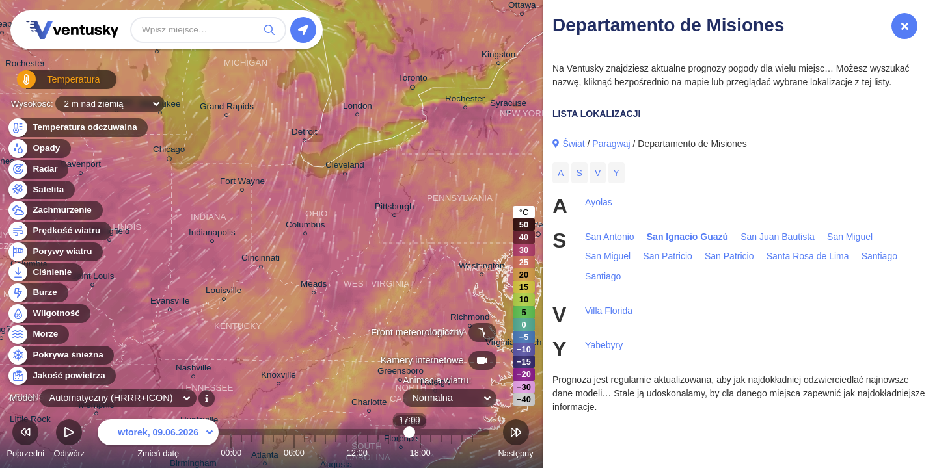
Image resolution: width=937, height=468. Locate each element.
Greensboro (400, 373)
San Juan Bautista (777, 236)
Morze (38, 334)
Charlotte (369, 404)
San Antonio (609, 236)
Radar (38, 169)
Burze (37, 292)
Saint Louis (93, 278)
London (357, 107)
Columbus (305, 226)
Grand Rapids (227, 108)
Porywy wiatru (55, 251)
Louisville (223, 292)
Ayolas (598, 202)
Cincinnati (260, 259)
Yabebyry (604, 345)
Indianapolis (212, 234)
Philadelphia (538, 227)
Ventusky (70, 29)
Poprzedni (25, 440)
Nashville (193, 369)
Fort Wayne (242, 183)
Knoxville (278, 377)
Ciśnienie (45, 272)
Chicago (169, 151)
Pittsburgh (394, 208)
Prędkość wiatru (59, 231)
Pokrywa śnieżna (60, 355)
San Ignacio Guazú (687, 236)
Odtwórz (69, 440)
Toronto (413, 80)
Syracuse (508, 105)
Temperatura (51, 84)
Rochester (25, 65)
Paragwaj (611, 143)
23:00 (472, 453)
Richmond (470, 319)
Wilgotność (49, 313)
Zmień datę (158, 440)
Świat (573, 143)
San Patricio (667, 256)
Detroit (305, 133)
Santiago (879, 256)
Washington (481, 267)
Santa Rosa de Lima (808, 256)
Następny (516, 440)
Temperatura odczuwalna (77, 127)
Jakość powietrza (61, 376)
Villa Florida (608, 311)
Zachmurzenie (55, 210)
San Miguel (850, 236)
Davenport (81, 166)
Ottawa (522, 7)
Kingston (498, 56)
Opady (39, 148)
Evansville (170, 302)
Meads (314, 285)
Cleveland (344, 167)
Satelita (41, 190)
